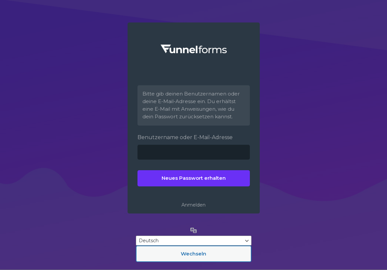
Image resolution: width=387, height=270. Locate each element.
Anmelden (193, 205)
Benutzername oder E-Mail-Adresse (185, 137)
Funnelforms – (194, 48)
